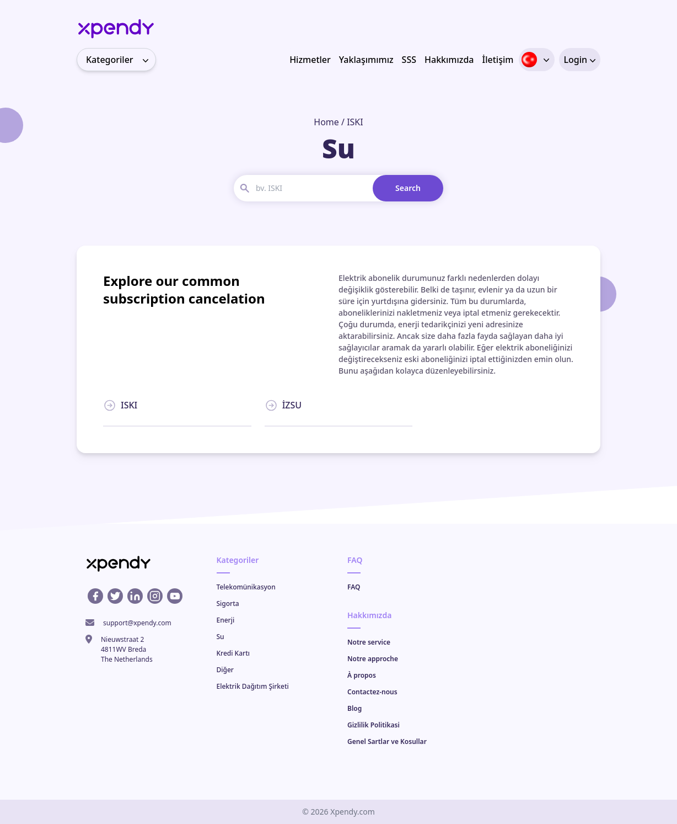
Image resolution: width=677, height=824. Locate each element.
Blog (354, 708)
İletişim (498, 60)
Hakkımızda (449, 60)
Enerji (226, 620)
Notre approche (372, 658)
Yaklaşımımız (366, 60)
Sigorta (228, 603)
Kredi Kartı (233, 653)
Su (220, 636)
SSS (409, 60)
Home (326, 122)
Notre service (368, 642)
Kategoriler (120, 60)
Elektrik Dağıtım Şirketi (253, 686)
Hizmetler (310, 60)
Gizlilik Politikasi (373, 725)
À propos (361, 675)
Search (408, 188)
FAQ (353, 587)
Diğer (225, 669)
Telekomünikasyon (246, 587)
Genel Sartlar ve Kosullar (387, 741)
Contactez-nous (372, 692)
